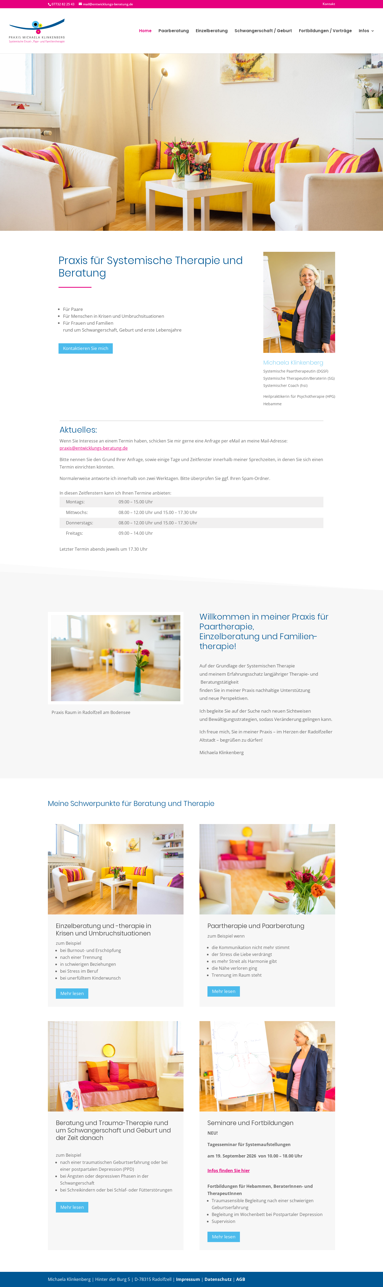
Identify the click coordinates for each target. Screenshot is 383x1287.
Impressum (188, 1279)
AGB (240, 1279)
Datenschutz (218, 1279)
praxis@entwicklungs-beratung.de (94, 448)
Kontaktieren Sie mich (85, 348)
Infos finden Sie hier (228, 1170)
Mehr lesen (72, 993)
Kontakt (329, 4)
